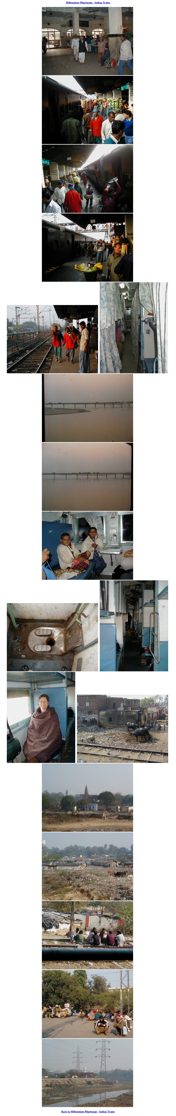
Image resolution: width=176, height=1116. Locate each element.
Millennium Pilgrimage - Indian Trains (88, 2)
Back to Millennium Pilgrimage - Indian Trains (88, 1111)
